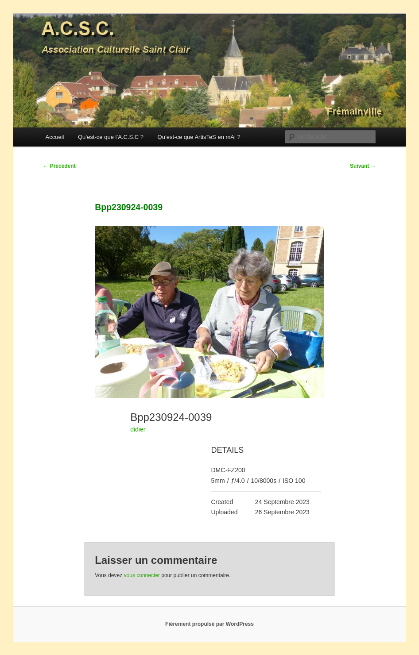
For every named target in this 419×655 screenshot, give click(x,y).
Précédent (59, 166)
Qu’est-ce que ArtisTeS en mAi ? (199, 137)
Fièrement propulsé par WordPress (209, 624)
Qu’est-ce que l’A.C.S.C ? (111, 137)
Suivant (363, 166)
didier (137, 429)
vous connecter (142, 575)
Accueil (55, 137)
